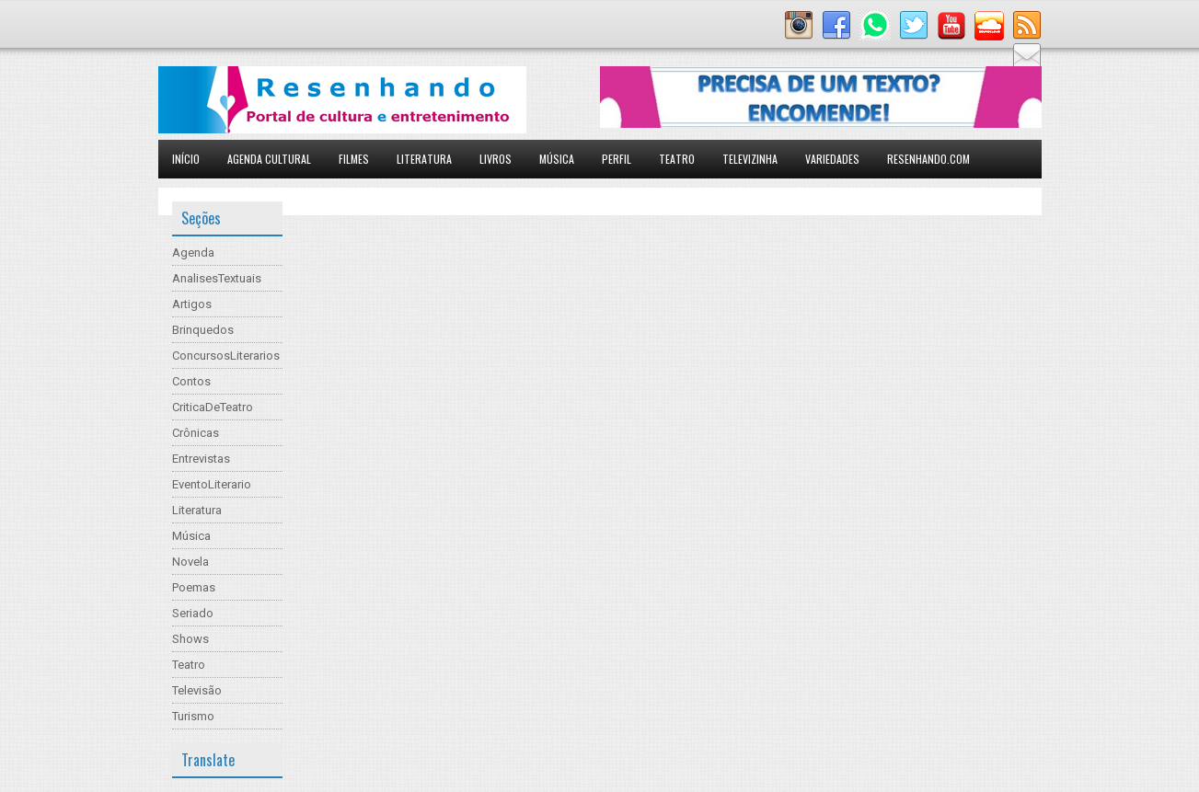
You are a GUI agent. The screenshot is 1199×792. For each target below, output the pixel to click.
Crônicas (195, 433)
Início (186, 158)
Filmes (354, 158)
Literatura (424, 158)
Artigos (192, 304)
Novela (190, 561)
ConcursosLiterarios (226, 355)
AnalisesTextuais (216, 278)
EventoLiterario (211, 484)
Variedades (832, 158)
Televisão (197, 690)
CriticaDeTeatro (212, 407)
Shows (190, 639)
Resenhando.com (928, 158)
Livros (495, 158)
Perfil (616, 158)
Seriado (192, 613)
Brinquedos (203, 330)
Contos (191, 381)
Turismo (193, 716)
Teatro (677, 158)
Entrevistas (201, 458)
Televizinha (750, 158)
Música (556, 158)
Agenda (193, 252)
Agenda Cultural (269, 158)
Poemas (193, 587)
